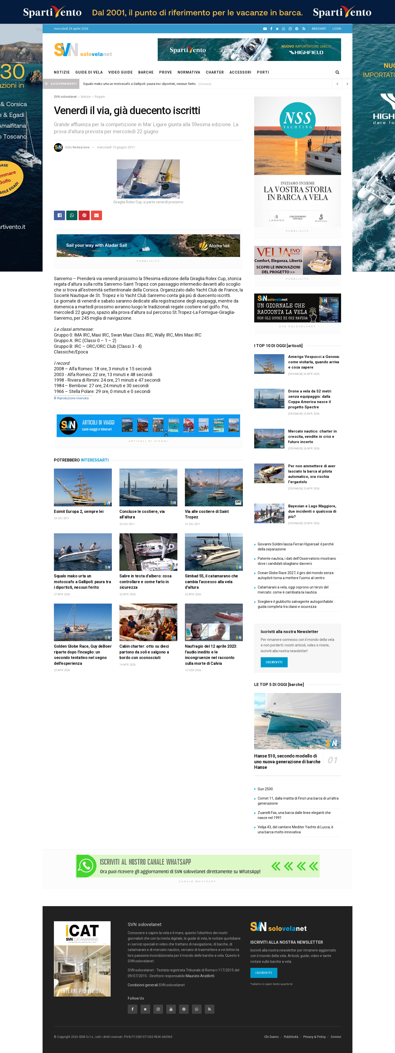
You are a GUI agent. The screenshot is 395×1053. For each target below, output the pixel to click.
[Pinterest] (296, 29)
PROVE (165, 72)
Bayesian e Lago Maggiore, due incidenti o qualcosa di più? (312, 511)
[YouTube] (265, 29)
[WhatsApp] (283, 29)
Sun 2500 (265, 789)
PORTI (263, 72)
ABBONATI (319, 28)
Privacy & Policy (314, 1037)
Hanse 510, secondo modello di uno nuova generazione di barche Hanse (287, 761)
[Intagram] (290, 29)
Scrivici (336, 1037)
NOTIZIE (62, 72)
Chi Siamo (271, 1037)
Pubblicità (291, 1037)
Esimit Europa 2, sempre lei (78, 511)
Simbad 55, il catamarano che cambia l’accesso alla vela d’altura (211, 582)
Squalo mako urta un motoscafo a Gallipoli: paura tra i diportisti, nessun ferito (139, 84)
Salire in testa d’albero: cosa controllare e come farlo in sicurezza (145, 582)
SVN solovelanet (65, 96)
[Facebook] (271, 29)
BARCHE (146, 72)
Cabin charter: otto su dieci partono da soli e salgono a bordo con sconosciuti (144, 652)
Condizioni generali (143, 985)
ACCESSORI (240, 72)
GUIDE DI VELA (89, 72)
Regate (100, 96)
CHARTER (215, 72)
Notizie (86, 96)
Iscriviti (274, 662)
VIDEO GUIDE (120, 72)
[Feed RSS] (304, 29)
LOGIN (337, 28)
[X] (277, 29)
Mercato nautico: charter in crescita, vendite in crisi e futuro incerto (312, 436)
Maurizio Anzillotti (200, 976)
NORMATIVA (189, 72)
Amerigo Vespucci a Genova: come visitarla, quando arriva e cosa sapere (314, 362)
